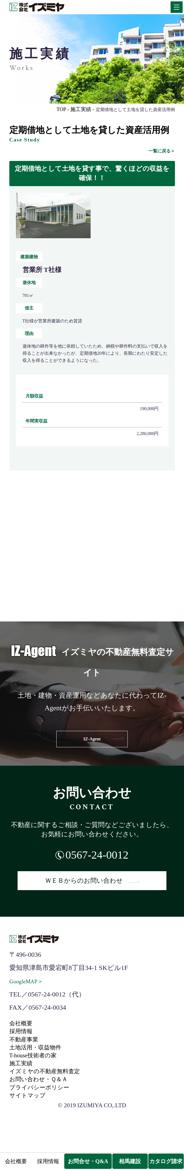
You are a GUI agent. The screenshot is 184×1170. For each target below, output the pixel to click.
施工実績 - (80, 109)
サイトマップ (30, 1113)
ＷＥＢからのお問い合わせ (92, 885)
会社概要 (22, 1029)
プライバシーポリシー (43, 1103)
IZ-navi (92, 595)
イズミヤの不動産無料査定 (49, 1085)
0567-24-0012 (96, 856)
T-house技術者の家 (36, 1066)
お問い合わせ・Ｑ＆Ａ (42, 1094)
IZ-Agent (92, 739)
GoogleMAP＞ (28, 986)
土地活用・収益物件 (39, 1057)
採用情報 (22, 1039)
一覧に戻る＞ (162, 151)
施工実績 (22, 1076)
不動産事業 (25, 1048)
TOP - (58, 109)
